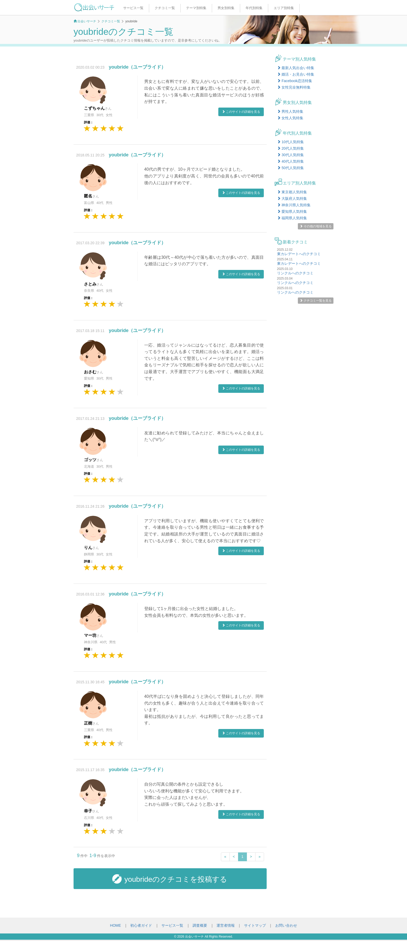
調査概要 (200, 925)
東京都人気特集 (292, 192)
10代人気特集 (290, 142)
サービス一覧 (133, 8)
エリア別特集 (284, 8)
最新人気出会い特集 (295, 68)
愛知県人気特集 (292, 211)
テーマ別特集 (196, 8)
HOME (115, 925)
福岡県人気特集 (292, 218)
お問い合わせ (286, 925)
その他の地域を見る (316, 226)
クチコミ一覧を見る (316, 300)
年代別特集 (254, 8)
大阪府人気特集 (292, 198)
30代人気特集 (290, 155)
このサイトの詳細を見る (241, 112)
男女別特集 (226, 8)
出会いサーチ (194, 936)
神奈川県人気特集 (294, 205)
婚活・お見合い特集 (295, 74)
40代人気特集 (290, 161)
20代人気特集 (290, 148)
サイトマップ (255, 925)
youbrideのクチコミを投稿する (169, 879)
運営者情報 (225, 925)
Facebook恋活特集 (294, 81)
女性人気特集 (290, 118)
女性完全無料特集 (294, 87)
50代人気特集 (290, 168)
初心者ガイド (141, 925)
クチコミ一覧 (165, 8)
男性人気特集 (290, 111)
